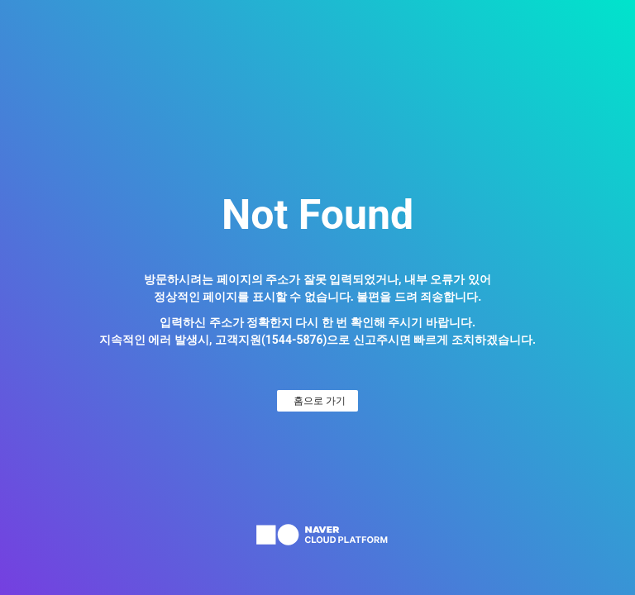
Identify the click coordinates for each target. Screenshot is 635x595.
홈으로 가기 (320, 401)
